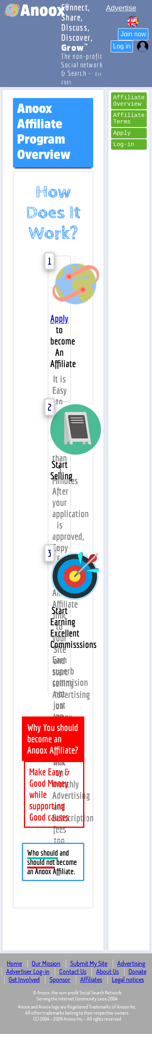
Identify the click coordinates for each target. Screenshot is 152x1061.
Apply (59, 318)
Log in (122, 46)
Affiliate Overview (129, 100)
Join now (133, 34)
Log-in (123, 144)
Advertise (121, 8)
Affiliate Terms (129, 118)
